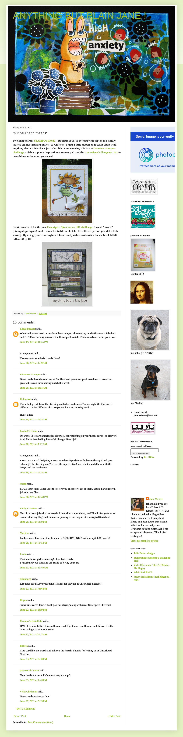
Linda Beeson (27, 328)
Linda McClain (28, 431)
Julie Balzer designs (144, 553)
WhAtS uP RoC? (143, 572)
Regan (23, 600)
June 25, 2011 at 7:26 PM (33, 680)
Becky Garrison (28, 508)
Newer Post (20, 716)
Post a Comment (26, 708)
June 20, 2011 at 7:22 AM (33, 444)
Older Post (114, 716)
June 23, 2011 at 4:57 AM (33, 634)
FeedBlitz (149, 457)
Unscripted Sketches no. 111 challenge (69, 227)
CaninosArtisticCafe (31, 621)
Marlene (24, 533)
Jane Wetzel (155, 499)
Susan (23, 483)
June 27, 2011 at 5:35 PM (33, 701)
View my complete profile (144, 540)
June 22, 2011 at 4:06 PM (33, 588)
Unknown (25, 399)
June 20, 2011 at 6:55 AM (33, 419)
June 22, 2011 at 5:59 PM (33, 609)
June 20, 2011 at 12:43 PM (34, 497)
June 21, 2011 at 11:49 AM (34, 567)
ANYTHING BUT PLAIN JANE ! (79, 15)
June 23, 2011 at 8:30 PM (33, 659)
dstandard (25, 579)
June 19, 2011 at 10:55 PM (34, 342)
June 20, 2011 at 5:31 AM (33, 387)
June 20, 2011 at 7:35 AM (33, 472)
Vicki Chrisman (28, 691)
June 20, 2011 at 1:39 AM (33, 363)
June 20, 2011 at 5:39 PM (33, 521)
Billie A (24, 645)
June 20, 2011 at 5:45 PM (33, 542)
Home (67, 716)
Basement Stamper (30, 374)
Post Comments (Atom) (40, 722)
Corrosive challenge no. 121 (101, 152)
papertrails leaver (29, 670)
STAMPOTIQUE (44, 140)
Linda (23, 554)
